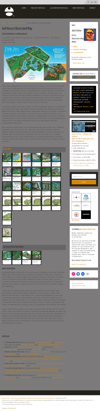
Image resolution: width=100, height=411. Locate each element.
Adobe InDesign (25, 377)
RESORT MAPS (7, 149)
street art (34, 366)
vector (43, 368)
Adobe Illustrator (58, 375)
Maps (75, 46)
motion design (10, 354)
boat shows (48, 356)
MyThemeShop (12, 408)
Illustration (78, 52)
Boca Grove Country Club (87, 229)
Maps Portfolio (78, 8)
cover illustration (44, 363)
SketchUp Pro (10, 377)
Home (24, 8)
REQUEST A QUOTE (84, 77)
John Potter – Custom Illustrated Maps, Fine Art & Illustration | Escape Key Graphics (28, 398)
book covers (59, 342)
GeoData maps (41, 370)
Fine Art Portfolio (38, 8)
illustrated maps (27, 345)
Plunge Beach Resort (80, 143)
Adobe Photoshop (43, 375)
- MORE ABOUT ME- (78, 63)
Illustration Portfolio (59, 8)
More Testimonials (79, 264)
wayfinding (17, 361)
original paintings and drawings (30, 347)
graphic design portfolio (40, 352)
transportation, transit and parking (35, 359)
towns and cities (56, 359)
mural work (36, 349)
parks (7, 361)
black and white (29, 370)
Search (84, 182)
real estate (16, 359)
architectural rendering (47, 345)
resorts (57, 356)
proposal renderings (18, 366)
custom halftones (12, 373)
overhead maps (52, 370)
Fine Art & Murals (80, 49)
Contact (92, 8)
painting (18, 370)
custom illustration (43, 342)
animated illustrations (29, 354)
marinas (8, 359)
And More (75, 220)
